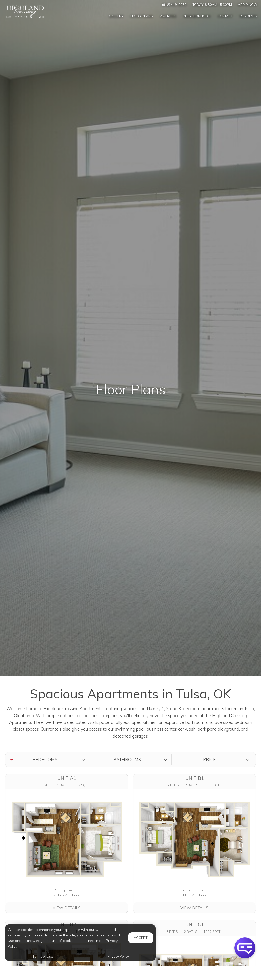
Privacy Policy (118, 956)
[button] (48, 759)
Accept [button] (141, 937)
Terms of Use (42, 956)
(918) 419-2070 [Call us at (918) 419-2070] (174, 5)
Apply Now (247, 5)
